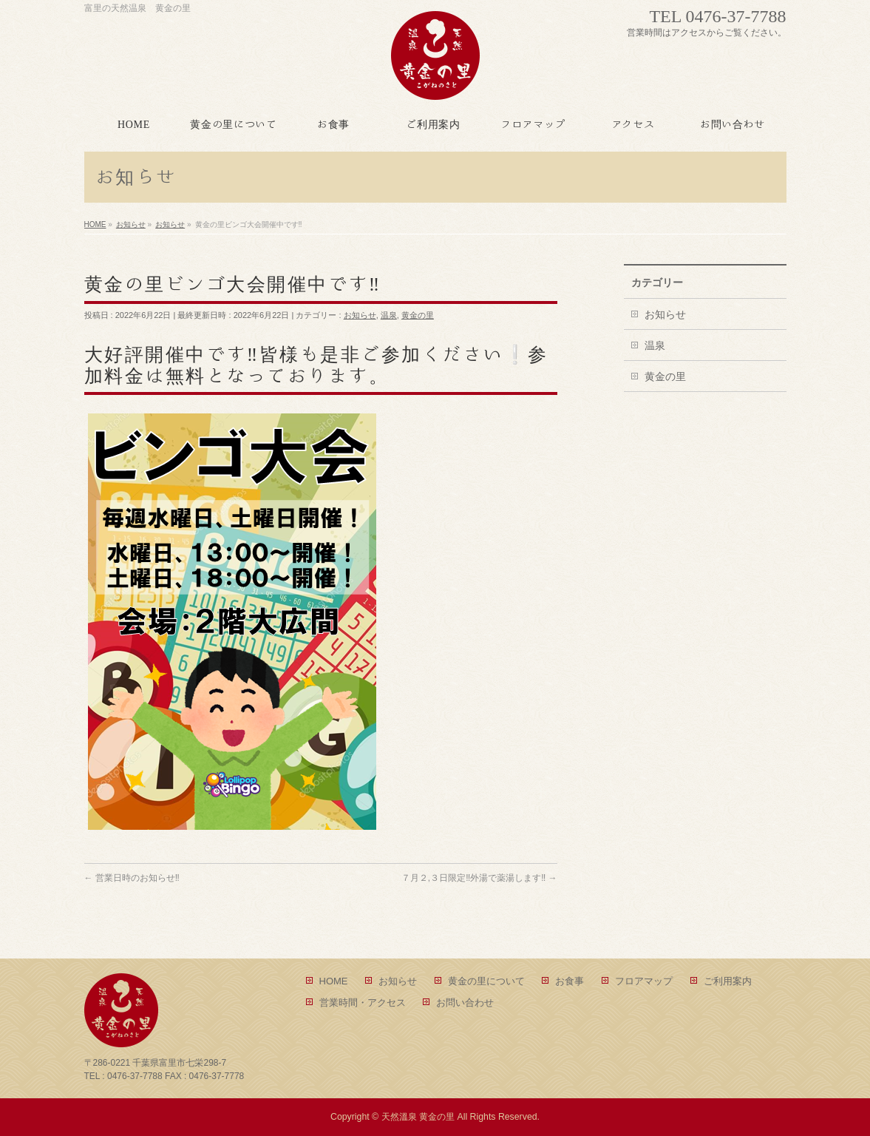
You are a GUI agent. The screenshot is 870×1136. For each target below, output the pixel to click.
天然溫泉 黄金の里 (418, 1117)
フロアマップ (644, 981)
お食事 (569, 981)
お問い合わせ (465, 1002)
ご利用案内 (728, 981)
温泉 (389, 315)
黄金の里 (417, 315)
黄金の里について (486, 981)
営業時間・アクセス (362, 1002)
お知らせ (360, 315)
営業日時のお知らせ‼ (132, 878)
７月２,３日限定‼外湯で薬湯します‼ (479, 878)
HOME (333, 981)
